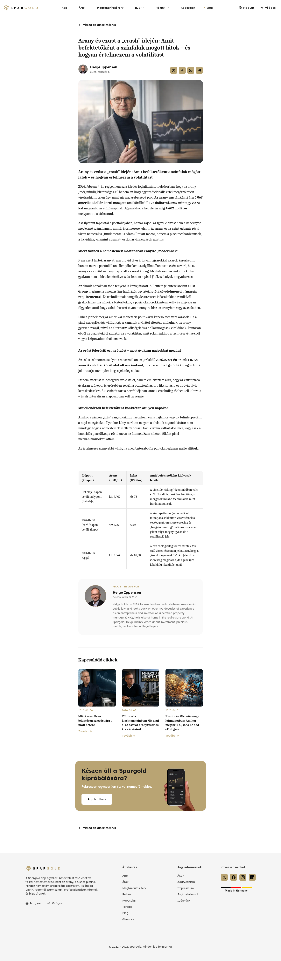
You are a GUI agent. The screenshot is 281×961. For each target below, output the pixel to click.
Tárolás (127, 907)
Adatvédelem (186, 882)
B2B (139, 8)
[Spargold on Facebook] (233, 877)
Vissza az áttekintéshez (97, 25)
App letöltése (97, 799)
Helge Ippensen (103, 67)
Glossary (128, 919)
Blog (210, 8)
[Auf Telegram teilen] (199, 70)
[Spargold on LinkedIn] (252, 877)
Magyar (246, 8)
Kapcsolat (188, 8)
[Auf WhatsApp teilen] (190, 70)
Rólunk (162, 8)
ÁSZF (180, 875)
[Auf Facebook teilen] (182, 70)
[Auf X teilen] (173, 70)
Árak (82, 8)
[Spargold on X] (224, 877)
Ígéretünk (183, 900)
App (64, 8)
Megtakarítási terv (110, 8)
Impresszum (185, 888)
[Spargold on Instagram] (242, 877)
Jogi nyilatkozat (187, 894)
